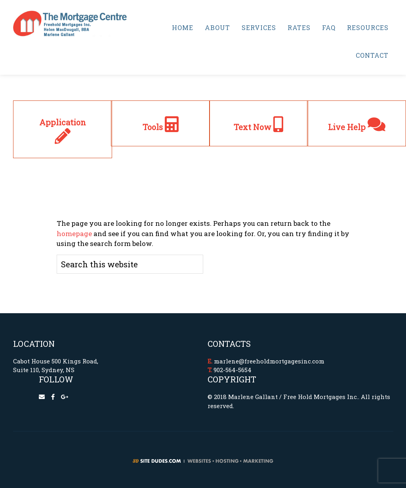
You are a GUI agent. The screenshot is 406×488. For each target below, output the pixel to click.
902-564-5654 (232, 370)
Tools (161, 127)
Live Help (356, 127)
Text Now (258, 127)
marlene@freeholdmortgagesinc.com (269, 361)
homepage (74, 233)
